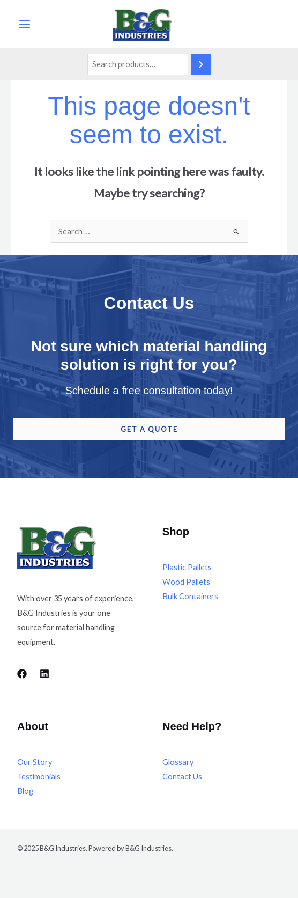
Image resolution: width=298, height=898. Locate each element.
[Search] (201, 64)
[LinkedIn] (44, 674)
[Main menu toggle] (24, 24)
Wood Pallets (186, 581)
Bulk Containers (190, 596)
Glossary (177, 762)
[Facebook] (22, 674)
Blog (25, 791)
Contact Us (182, 776)
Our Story (34, 762)
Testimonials (39, 776)
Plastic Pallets (187, 567)
